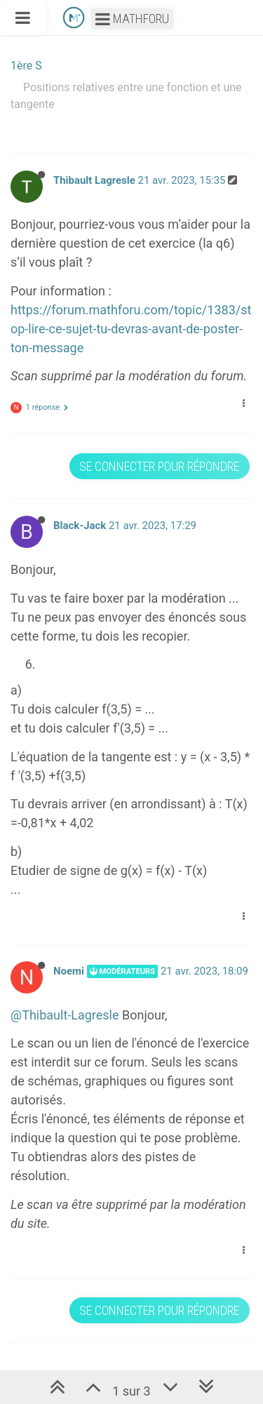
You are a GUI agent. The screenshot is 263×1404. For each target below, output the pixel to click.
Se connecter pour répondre (159, 466)
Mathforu (132, 18)
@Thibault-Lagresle (65, 1015)
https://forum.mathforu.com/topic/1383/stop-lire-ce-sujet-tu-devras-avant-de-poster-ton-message (131, 328)
